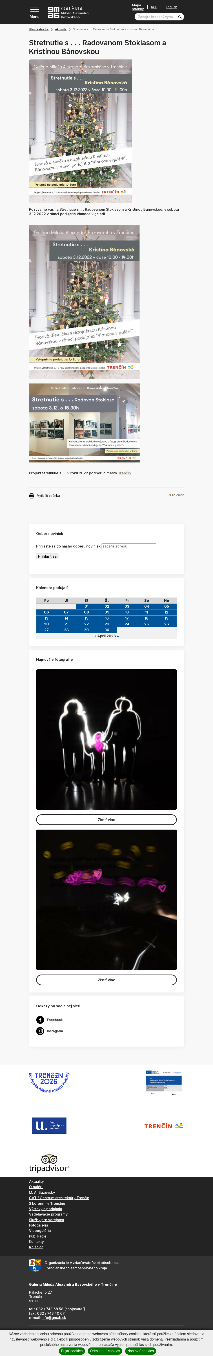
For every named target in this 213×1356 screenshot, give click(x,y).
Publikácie (38, 1236)
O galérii (36, 1187)
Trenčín (124, 473)
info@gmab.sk (54, 1317)
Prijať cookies (72, 1351)
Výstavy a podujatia (45, 1209)
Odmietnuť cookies (105, 1351)
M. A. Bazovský (42, 1192)
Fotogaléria (38, 1225)
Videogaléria (40, 1230)
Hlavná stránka (39, 29)
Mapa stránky (138, 7)
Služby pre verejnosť (46, 1220)
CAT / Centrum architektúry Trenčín (59, 1198)
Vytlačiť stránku (44, 496)
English (171, 7)
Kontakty (36, 1241)
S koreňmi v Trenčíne (47, 1203)
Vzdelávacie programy (48, 1214)
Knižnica (36, 1247)
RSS (154, 7)
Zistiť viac (106, 819)
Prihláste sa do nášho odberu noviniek (68, 546)
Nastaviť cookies (140, 1351)
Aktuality (61, 29)
